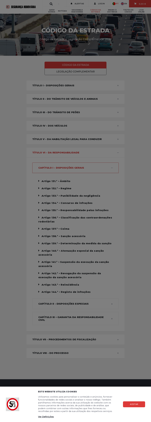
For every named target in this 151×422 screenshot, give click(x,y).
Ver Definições (46, 416)
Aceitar (134, 404)
